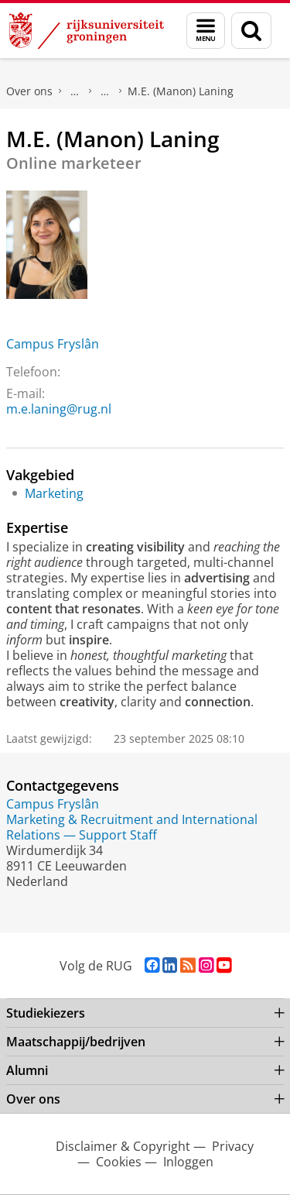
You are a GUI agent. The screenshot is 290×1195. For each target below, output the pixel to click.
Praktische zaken (75, 91)
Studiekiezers (45, 1013)
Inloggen (188, 1161)
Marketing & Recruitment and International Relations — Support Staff (132, 827)
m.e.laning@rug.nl (58, 408)
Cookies (119, 1161)
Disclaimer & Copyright (123, 1146)
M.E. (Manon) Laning (181, 91)
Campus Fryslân (52, 343)
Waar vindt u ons (105, 91)
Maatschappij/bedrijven (75, 1041)
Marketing (54, 493)
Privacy (233, 1146)
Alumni (27, 1070)
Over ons (29, 91)
